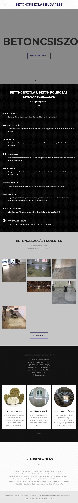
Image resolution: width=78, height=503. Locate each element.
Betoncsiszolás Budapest (39, 4)
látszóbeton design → (39, 55)
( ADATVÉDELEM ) (49, 498)
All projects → (39, 335)
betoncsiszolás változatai (33, 498)
